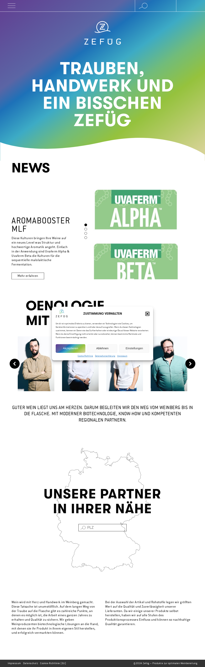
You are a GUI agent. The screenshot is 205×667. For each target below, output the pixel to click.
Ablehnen (102, 348)
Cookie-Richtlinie (85, 356)
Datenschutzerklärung (105, 356)
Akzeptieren (70, 348)
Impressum (122, 356)
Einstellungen (134, 348)
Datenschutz (30, 663)
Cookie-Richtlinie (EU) (53, 663)
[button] (147, 314)
